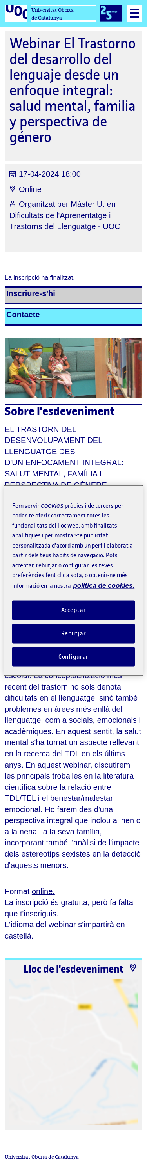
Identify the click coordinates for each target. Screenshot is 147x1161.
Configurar (73, 656)
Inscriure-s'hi (30, 293)
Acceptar (73, 610)
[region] (73, 580)
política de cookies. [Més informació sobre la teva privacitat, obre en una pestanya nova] (103, 585)
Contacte (23, 314)
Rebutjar (73, 633)
